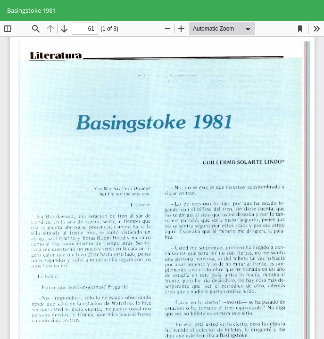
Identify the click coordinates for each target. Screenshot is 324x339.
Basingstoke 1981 (31, 10)
